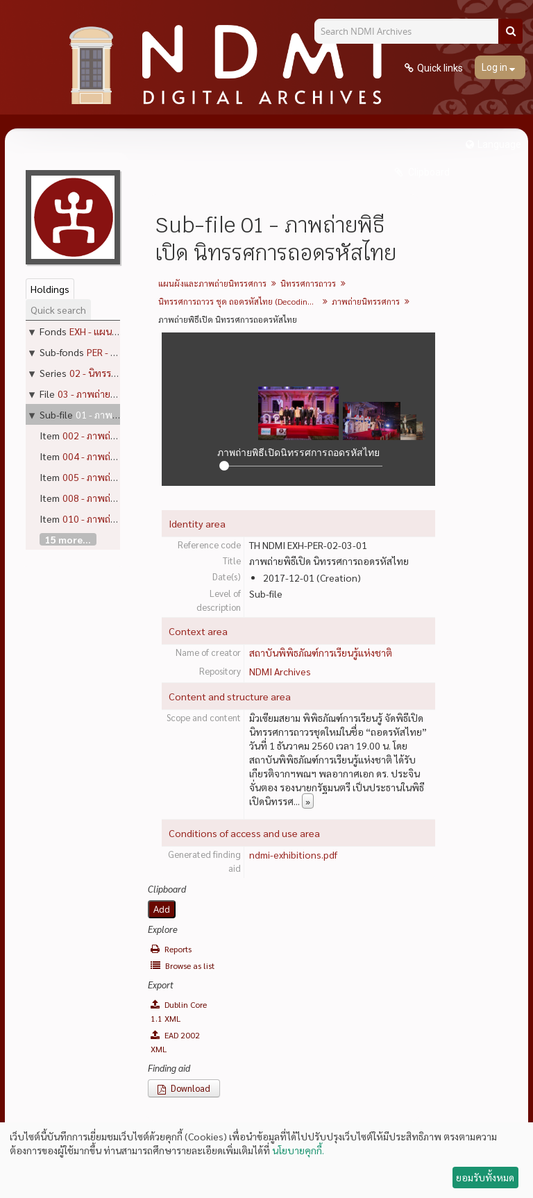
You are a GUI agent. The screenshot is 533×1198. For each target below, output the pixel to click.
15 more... (68, 539)
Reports (171, 948)
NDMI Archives (280, 671)
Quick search (58, 309)
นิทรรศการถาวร (308, 283)
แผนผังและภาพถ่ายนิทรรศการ (212, 283)
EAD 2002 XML (175, 1041)
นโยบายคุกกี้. (298, 1150)
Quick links (440, 68)
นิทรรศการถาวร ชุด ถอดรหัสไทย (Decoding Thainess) (239, 301)
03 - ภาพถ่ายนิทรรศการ (106, 393)
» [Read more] (307, 801)
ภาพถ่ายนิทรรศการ (366, 301)
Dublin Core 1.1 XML (179, 1011)
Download (184, 1088)
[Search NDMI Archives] (411, 31)
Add (161, 909)
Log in (495, 67)
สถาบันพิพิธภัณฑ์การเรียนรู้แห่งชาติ (320, 652)
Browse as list (182, 965)
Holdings (50, 288)
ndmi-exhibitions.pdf (293, 854)
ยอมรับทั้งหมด (485, 1177)
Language (499, 144)
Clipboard (428, 172)
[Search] (510, 31)
